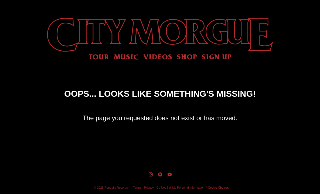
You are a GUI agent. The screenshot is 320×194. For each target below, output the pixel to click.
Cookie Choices (218, 187)
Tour (98, 56)
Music (126, 56)
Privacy (149, 187)
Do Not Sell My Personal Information (180, 187)
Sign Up (217, 56)
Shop (187, 56)
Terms (137, 187)
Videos (157, 56)
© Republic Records (111, 187)
